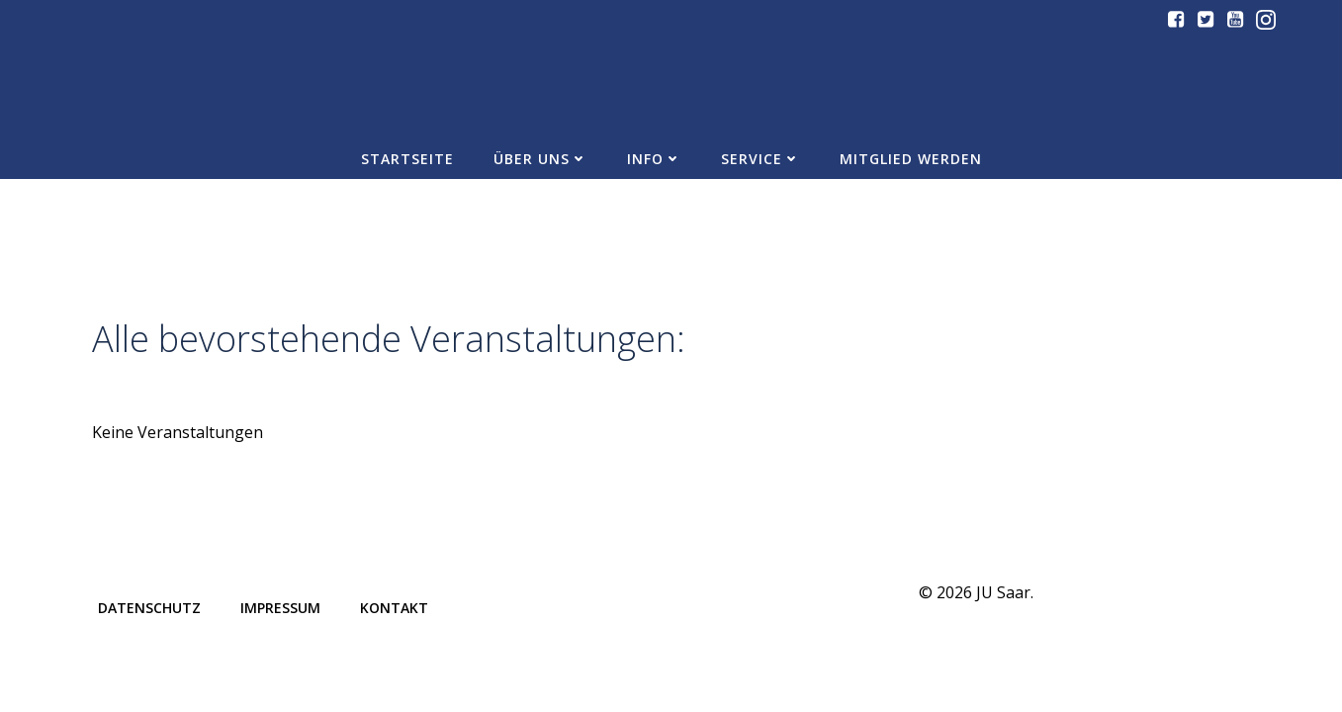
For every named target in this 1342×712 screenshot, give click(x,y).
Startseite (407, 158)
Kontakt (394, 607)
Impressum (280, 607)
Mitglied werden (911, 158)
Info (654, 158)
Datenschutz (149, 607)
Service (760, 158)
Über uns (540, 158)
